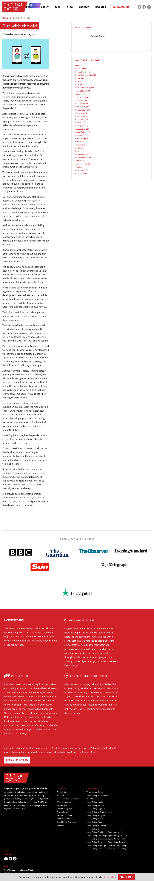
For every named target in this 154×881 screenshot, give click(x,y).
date (77, 81)
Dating (78, 78)
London (78, 65)
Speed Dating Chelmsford (96, 839)
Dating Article (80, 110)
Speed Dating (80, 68)
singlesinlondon (81, 157)
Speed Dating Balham (95, 805)
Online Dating (80, 132)
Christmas (79, 170)
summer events (81, 164)
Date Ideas (79, 116)
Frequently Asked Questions (68, 798)
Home (5, 17)
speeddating (80, 129)
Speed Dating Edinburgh (96, 845)
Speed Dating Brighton (95, 832)
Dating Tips (80, 125)
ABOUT (45, 6)
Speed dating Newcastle (117, 842)
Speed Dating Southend (96, 848)
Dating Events (80, 72)
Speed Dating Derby (94, 842)
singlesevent (80, 135)
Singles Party (80, 106)
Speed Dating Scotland (117, 835)
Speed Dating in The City (96, 825)
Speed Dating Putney (94, 818)
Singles (78, 160)
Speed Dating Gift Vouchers (97, 795)
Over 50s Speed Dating (117, 848)
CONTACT (84, 6)
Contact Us (61, 792)
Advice (78, 148)
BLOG (70, 6)
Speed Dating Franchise (66, 822)
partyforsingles (81, 154)
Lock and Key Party (83, 87)
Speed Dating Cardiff (116, 839)
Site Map (60, 825)
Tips (77, 167)
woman (78, 94)
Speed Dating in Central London (99, 812)
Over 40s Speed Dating (117, 845)
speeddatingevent (82, 138)
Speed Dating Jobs (64, 808)
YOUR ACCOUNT (121, 6)
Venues (78, 141)
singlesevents (80, 97)
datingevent (80, 103)
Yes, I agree (126, 877)
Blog (12, 17)
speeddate (79, 144)
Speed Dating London (84, 75)
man (77, 84)
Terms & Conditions (64, 815)
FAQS (57, 6)
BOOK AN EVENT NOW (17, 760)
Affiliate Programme (65, 802)
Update (78, 122)
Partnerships (62, 805)
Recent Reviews (92, 798)
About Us (60, 795)
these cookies (110, 877)
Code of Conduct (63, 818)
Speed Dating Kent (115, 832)
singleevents (80, 113)
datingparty (80, 119)
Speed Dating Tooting (95, 822)
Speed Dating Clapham (95, 808)
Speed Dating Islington (95, 815)
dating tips (79, 173)
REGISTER (100, 6)
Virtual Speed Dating (94, 792)
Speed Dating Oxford (94, 829)
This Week (79, 100)
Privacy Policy (62, 812)
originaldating (81, 91)
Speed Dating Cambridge (96, 835)
